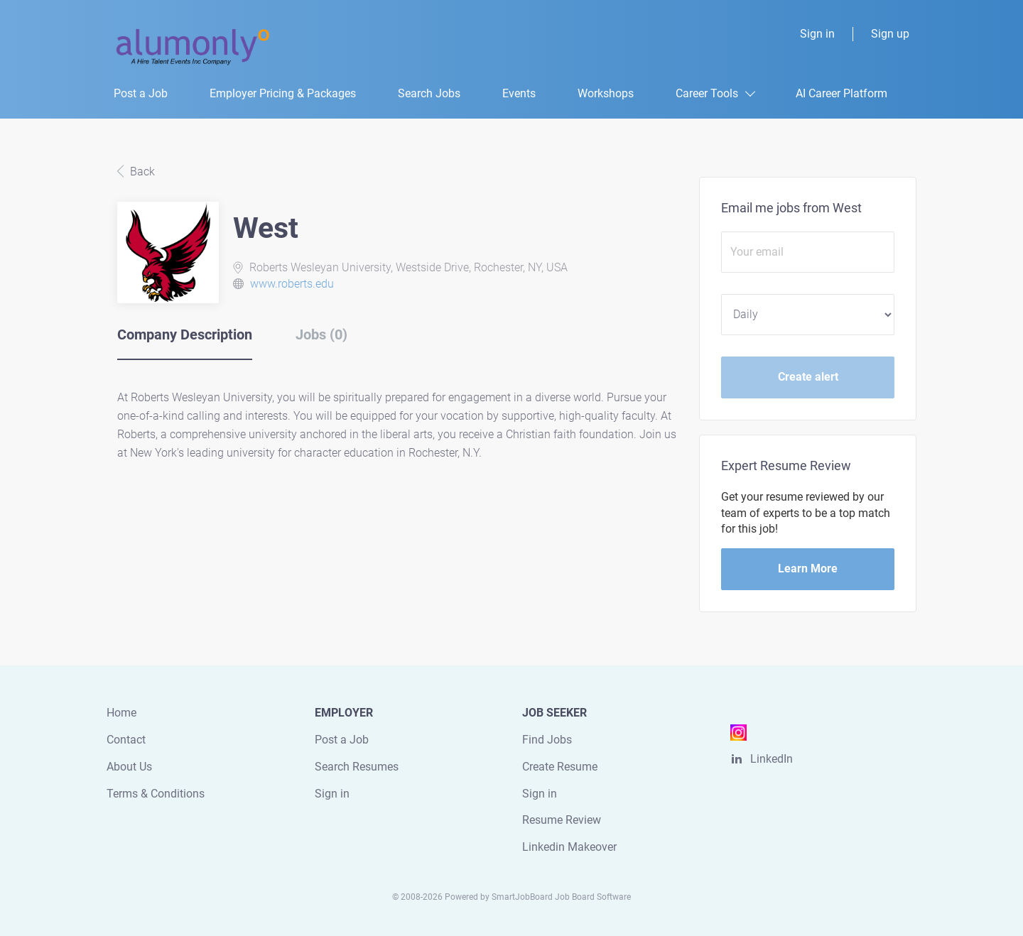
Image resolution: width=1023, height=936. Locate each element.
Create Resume (559, 766)
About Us (129, 766)
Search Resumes (357, 766)
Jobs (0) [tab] (321, 334)
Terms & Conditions (156, 793)
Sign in (817, 33)
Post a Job (342, 739)
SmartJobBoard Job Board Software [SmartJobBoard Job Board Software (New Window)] (561, 897)
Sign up (890, 33)
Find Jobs (547, 739)
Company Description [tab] (184, 334)
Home (121, 712)
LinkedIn (771, 759)
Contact (126, 739)
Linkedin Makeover (569, 847)
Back (141, 171)
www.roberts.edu (292, 283)
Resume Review (561, 820)
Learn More (808, 568)
